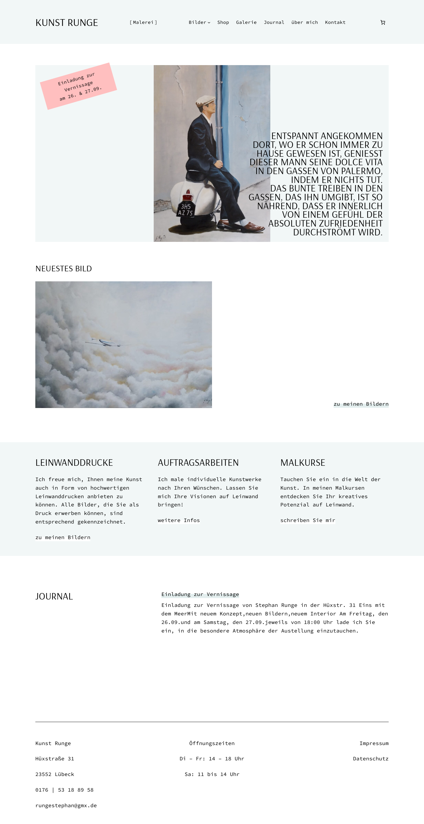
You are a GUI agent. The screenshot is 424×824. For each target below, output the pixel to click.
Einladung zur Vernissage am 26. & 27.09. (79, 86)
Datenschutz (371, 758)
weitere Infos (179, 520)
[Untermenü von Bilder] (209, 22)
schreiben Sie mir (307, 520)
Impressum (374, 743)
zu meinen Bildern (361, 403)
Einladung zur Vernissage (200, 594)
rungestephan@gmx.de (66, 805)
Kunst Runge (66, 22)
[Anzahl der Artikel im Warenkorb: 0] (383, 22)
